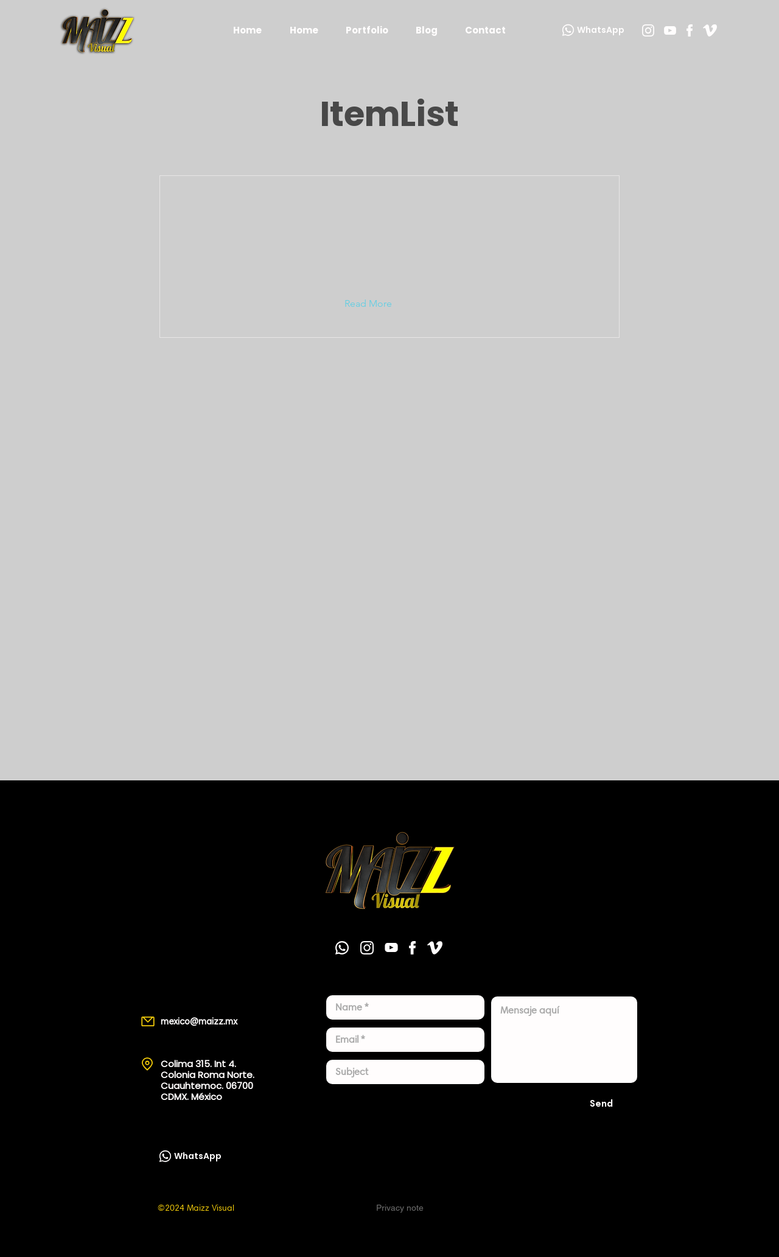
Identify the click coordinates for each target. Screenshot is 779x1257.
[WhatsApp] (592, 30)
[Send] (601, 1103)
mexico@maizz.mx (199, 1021)
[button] (377, 304)
